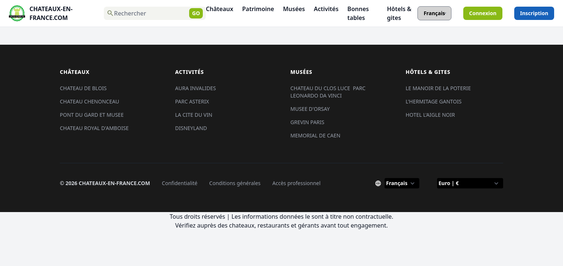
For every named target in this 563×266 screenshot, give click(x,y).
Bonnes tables (358, 13)
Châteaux (219, 9)
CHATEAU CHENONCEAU (89, 101)
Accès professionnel (296, 183)
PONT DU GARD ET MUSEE (92, 114)
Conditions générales (234, 183)
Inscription (534, 13)
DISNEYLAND (191, 128)
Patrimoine (258, 9)
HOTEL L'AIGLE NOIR (430, 114)
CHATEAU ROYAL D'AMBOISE (94, 128)
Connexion (483, 13)
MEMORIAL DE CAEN (315, 135)
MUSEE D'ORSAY (310, 108)
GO (196, 13)
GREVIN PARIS (307, 122)
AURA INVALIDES (195, 88)
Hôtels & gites (399, 13)
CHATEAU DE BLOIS (83, 88)
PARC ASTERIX (192, 101)
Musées (294, 9)
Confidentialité (179, 183)
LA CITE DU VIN (193, 114)
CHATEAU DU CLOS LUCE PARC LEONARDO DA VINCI (327, 92)
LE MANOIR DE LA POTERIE (438, 88)
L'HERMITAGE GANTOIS (433, 101)
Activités (326, 9)
